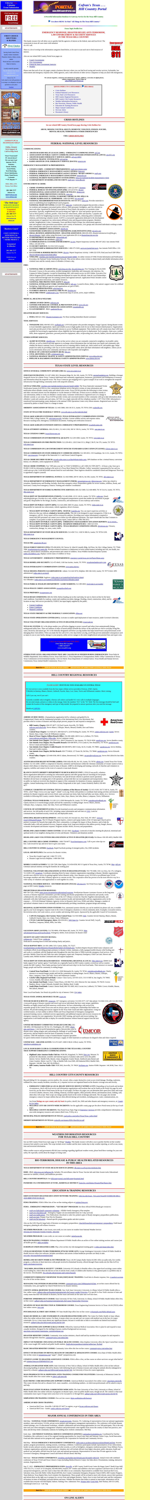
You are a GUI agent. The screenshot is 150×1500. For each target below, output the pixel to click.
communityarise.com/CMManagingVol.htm (81, 1284)
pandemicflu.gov (56, 309)
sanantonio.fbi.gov (40, 543)
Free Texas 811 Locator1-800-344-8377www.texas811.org (64, 644)
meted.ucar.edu (76, 1236)
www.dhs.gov (80, 180)
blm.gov (68, 352)
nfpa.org (67, 282)
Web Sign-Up (73, 920)
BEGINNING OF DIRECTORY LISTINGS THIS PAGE (91, 668)
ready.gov (97, 173)
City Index (78, 992)
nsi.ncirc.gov (96, 231)
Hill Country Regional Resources (66, 97)
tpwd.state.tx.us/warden (95, 584)
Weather (32, 67)
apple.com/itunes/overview (33, 1264)
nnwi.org (85, 201)
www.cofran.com (11, 197)
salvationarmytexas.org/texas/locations (37, 933)
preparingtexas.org (84, 481)
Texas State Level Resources (65, 95)
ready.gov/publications (37, 1215)
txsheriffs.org (97, 408)
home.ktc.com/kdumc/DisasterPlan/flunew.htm (95, 1183)
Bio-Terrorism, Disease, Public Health (68, 103)
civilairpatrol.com (57, 354)
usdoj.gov (59, 240)
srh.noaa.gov (81, 884)
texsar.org (52, 1001)
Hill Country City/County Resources (68, 99)
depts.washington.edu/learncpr (81, 1398)
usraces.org (82, 161)
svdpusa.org (28, 939)
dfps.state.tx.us (29, 492)
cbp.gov (66, 253)
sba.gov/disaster (34, 235)
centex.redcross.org (101, 732)
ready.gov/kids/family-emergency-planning (44, 1211)
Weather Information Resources (66, 101)
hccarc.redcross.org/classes (88, 1406)
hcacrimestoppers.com (78, 842)
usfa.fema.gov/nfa (64, 269)
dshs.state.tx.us (29, 534)
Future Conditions (35, 607)
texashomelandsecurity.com (96, 562)
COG (88, 811)
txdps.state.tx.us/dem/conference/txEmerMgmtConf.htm (95, 1443)
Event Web (94, 1482)
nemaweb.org (81, 176)
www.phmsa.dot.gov (93, 358)
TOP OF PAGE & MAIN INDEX (56, 668)
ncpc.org (69, 194)
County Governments (36, 60)
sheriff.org (64, 229)
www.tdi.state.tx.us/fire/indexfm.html (74, 412)
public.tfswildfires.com (32, 554)
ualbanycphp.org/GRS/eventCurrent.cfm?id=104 (48, 1323)
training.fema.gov (82, 1202)
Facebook (11, 87)
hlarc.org (86, 1055)
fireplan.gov (72, 291)
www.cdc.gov (83, 305)
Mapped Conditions (36, 609)
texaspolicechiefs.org (64, 588)
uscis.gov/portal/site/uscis (89, 248)
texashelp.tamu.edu (95, 425)
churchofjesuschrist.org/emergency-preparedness (96, 1223)
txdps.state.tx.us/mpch (41, 573)
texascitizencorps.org (52, 434)
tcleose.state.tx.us (112, 449)
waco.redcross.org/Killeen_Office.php (42, 738)
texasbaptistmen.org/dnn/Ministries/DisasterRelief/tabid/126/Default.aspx (49, 948)
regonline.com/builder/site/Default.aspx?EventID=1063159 (78, 1458)
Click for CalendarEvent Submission (11, 5)
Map (112, 864)
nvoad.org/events (66, 1421)
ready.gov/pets (34, 1217)
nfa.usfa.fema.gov (78, 269)
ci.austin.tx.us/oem (116, 1277)
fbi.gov (81, 190)
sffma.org (79, 613)
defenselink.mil (61, 237)
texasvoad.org (88, 622)
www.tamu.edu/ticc (72, 567)
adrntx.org (99, 762)
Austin (111, 732)
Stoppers (82, 188)
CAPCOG (36, 708)
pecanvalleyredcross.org (93, 756)
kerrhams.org (83, 1065)
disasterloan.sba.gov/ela (89, 235)
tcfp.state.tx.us (29, 444)
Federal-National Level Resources (67, 93)
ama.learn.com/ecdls (114, 1381)
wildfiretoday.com (52, 293)
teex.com (41, 1307)
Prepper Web (85, 1482)
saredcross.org (101, 740)
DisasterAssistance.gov (54, 317)
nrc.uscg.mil (79, 198)
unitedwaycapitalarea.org (32, 1044)
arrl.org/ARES (76, 157)
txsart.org (62, 997)
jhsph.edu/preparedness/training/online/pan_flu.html (84, 1344)
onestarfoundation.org (100, 375)
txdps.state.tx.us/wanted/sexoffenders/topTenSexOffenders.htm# (56, 580)
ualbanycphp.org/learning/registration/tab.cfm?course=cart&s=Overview (62, 1292)
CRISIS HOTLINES (76, 136)
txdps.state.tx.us (97, 505)
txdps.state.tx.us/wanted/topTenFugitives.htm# (67, 577)
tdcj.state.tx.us (109, 477)
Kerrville (69, 1466)
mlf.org (117, 864)
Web (84, 916)
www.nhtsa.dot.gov (95, 356)
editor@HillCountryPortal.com (74, 81)
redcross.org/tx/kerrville (37, 727)
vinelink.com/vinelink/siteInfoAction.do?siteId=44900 (58, 257)
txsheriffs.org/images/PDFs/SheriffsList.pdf (69, 1120)
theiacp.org (80, 192)
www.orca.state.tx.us (74, 371)
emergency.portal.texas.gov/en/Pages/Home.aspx (87, 558)
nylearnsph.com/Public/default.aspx (102, 1312)
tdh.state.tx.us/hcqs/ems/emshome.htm (87, 1168)
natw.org (69, 205)
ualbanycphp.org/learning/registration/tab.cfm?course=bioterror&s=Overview (61, 1301)
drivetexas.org (103, 526)
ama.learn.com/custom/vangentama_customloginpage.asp (43, 1331)
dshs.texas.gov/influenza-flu (43, 1172)
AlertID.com (50, 341)
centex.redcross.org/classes (60, 1409)
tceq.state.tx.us (99, 438)
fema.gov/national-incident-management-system (92, 178)
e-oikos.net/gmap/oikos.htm (104, 1247)
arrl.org (97, 153)
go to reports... (113, 522)
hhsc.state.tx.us (97, 961)
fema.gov (81, 171)
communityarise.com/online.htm (57, 1338)
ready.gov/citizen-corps (79, 169)
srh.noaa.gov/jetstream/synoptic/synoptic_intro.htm (41, 1232)
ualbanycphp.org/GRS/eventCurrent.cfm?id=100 (55, 1370)
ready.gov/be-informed (37, 1219)
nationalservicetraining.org (92, 1434)
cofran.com (11, 220)
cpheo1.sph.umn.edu (59, 1377)
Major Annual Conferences (64, 108)
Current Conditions (36, 605)
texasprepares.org (46, 593)
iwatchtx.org (75, 511)
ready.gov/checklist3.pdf (37, 1213)
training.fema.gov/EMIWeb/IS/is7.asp (40, 1361)
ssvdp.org (46, 939)
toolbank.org (59, 325)
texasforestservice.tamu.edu (37, 549)
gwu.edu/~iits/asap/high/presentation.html (38, 1256)
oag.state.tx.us (100, 429)
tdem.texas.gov (96, 481)
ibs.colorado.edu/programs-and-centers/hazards (59, 1273)
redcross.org (54, 303)
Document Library (61, 112)
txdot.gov (99, 496)
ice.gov (73, 242)
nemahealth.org (78, 307)
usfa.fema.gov (58, 288)
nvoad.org (38, 873)
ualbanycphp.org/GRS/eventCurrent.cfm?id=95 (101, 1394)
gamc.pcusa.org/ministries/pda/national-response (56, 893)
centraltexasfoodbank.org (97, 800)
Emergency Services (87, 1110)
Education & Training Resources (66, 106)
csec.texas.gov (33, 455)
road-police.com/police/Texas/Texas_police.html (80, 1116)
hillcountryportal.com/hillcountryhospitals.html (67, 1179)
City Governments (35, 62)
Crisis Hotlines (60, 90)
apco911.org (110, 155)
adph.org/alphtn (42, 1243)
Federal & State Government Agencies (42, 64)
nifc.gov (73, 284)
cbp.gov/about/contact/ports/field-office (43, 255)
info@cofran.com (11, 194)
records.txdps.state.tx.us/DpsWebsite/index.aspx (70, 460)
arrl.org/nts (64, 159)
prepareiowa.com (45, 1355)
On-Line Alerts (60, 110)
